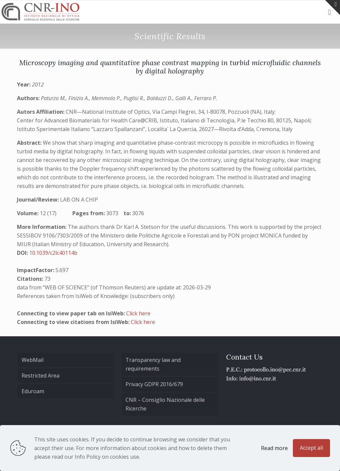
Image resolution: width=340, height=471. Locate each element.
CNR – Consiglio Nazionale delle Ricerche (165, 404)
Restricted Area (40, 375)
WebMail (32, 360)
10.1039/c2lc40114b (53, 252)
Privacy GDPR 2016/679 (154, 384)
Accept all (311, 447)
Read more (274, 448)
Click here (138, 313)
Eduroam (33, 391)
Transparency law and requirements (153, 364)
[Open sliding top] (332, 7)
